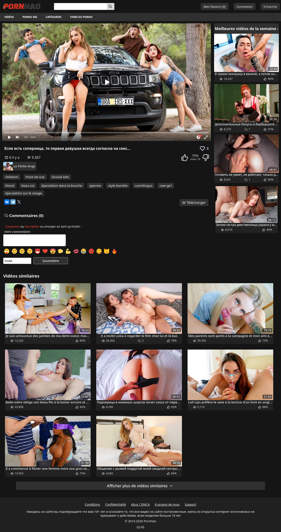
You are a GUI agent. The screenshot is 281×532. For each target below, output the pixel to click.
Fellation (11, 177)
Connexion (244, 6)
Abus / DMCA (140, 504)
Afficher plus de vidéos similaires (140, 485)
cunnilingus (144, 185)
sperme (95, 185)
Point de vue (35, 177)
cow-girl (166, 185)
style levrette (118, 185)
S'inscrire (270, 6)
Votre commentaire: (17, 231)
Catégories (54, 17)
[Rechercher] (110, 6)
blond (9, 185)
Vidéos (9, 17)
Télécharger (194, 202)
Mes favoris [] (215, 6)
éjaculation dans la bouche (62, 185)
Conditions (92, 504)
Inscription (32, 226)
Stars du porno (81, 17)
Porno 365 (29, 17)
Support (190, 504)
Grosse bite (60, 177)
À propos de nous (167, 504)
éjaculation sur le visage (23, 193)
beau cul (27, 185)
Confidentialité (115, 504)
